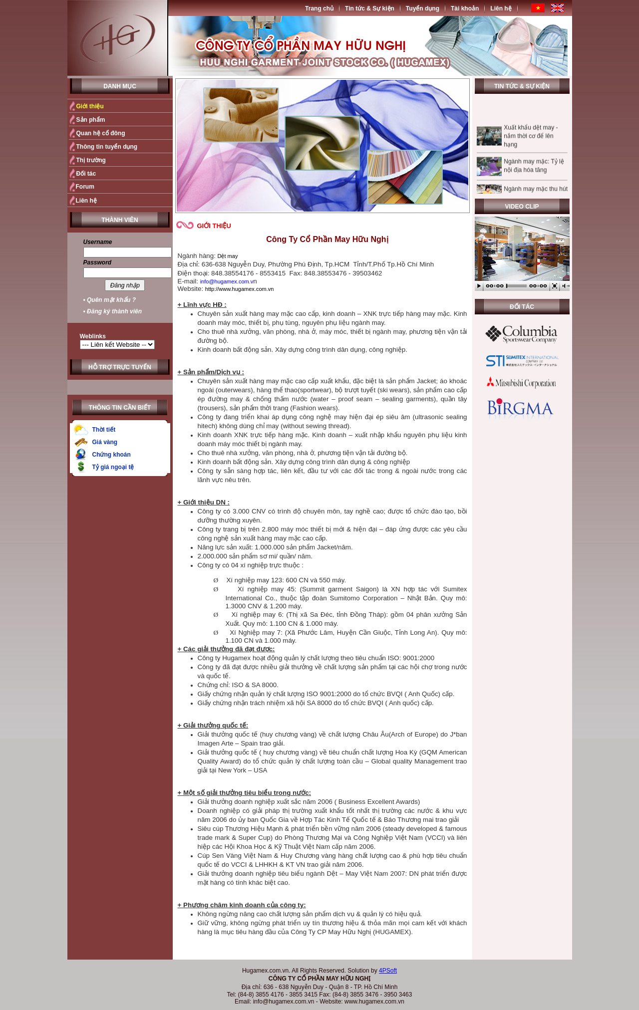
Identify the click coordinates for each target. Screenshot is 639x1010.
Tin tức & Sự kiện (369, 8)
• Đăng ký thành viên (112, 311)
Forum (85, 186)
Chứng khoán (111, 454)
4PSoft (388, 970)
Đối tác (86, 173)
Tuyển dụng (422, 8)
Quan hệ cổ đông (100, 133)
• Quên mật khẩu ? (109, 299)
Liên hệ (500, 8)
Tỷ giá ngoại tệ (113, 467)
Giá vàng (105, 442)
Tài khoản (465, 8)
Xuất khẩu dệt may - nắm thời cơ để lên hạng (531, 141)
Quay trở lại (447, 946)
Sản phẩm (90, 119)
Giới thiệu (90, 106)
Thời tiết (104, 429)
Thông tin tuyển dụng (107, 146)
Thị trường (91, 160)
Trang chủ (319, 8)
